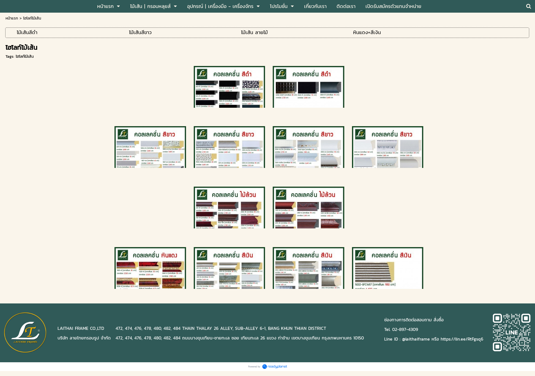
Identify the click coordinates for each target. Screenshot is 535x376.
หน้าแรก (12, 18)
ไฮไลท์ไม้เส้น (25, 56)
